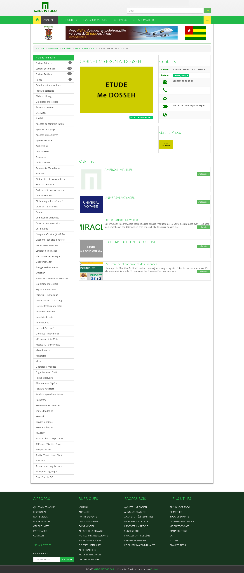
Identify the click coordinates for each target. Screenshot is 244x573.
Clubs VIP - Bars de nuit (47, 206)
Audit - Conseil (43, 162)
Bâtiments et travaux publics (50, 179)
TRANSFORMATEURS (95, 19)
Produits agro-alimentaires (49, 394)
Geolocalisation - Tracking (49, 300)
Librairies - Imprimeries (47, 333)
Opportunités (41, 526)
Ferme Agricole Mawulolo (121, 219)
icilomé (174, 540)
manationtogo (179, 530)
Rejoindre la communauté (139, 545)
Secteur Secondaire (54, 68)
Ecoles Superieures (90, 540)
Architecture (42, 145)
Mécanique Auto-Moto (47, 339)
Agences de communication (50, 123)
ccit (172, 535)
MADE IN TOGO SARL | (105, 569)
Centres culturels (44, 195)
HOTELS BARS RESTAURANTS (93, 535)
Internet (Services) (45, 328)
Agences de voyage (45, 129)
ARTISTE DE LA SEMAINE (91, 530)
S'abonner (67, 559)
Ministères (41, 355)
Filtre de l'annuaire (45, 57)
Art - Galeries (42, 151)
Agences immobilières (47, 134)
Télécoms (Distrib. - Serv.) (48, 444)
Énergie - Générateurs (47, 267)
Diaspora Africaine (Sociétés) (50, 234)
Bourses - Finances (45, 184)
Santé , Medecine (44, 410)
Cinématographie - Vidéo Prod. (51, 201)
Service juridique (84, 48)
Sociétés (66, 48)
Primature (176, 511)
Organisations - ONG (46, 372)
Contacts (167, 61)
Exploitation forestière (47, 101)
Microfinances (43, 350)
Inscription (176, 3)
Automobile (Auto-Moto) (48, 168)
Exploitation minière (46, 289)
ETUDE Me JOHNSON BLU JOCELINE (130, 242)
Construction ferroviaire (48, 223)
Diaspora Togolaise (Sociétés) (50, 239)
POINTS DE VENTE (88, 516)
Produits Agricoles (45, 388)
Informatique (42, 322)
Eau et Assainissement (47, 245)
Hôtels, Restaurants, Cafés (49, 305)
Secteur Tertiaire (54, 74)
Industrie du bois (44, 316)
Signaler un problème (137, 535)
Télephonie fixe (43, 449)
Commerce (41, 212)
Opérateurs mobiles (46, 366)
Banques (40, 173)
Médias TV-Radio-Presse (48, 344)
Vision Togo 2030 (179, 526)
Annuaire (53, 48)
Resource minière (45, 107)
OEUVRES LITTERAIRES (90, 545)
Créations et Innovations (48, 85)
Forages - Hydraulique (47, 294)
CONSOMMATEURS (144, 19)
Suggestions (131, 530)
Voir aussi (88, 161)
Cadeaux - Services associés (50, 190)
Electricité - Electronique (48, 256)
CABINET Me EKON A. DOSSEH (110, 61)
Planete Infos (178, 545)
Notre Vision (40, 516)
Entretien (40, 272)
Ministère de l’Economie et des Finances (131, 264)
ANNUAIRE (49, 19)
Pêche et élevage (44, 96)
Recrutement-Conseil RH (48, 405)
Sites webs (41, 112)
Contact (145, 3)
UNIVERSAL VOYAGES (120, 197)
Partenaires (40, 530)
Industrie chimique (45, 311)
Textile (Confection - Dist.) (49, 455)
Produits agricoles (45, 90)
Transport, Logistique (46, 471)
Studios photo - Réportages (49, 438)
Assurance (41, 156)
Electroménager (44, 261)
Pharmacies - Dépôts (46, 383)
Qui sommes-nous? (44, 507)
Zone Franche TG (44, 477)
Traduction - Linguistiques (49, 466)
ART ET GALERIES (87, 549)
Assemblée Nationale (182, 521)
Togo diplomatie (179, 516)
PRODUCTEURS (69, 19)
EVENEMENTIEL (86, 526)
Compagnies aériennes (47, 217)
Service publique (44, 427)
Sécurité (40, 416)
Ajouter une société (135, 507)
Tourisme (40, 460)
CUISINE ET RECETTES (90, 559)
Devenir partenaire (135, 540)
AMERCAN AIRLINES (119, 169)
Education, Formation (47, 250)
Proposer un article (136, 521)
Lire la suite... (203, 174)
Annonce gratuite (135, 511)
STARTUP (40, 432)
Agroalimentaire (44, 140)
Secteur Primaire (54, 63)
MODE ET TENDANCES (90, 554)
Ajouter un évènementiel (138, 516)
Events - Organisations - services (52, 278)
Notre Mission (41, 521)
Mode (39, 361)
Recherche (41, 399)
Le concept (39, 511)
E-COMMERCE (120, 19)
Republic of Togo (180, 507)
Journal (83, 507)
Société (39, 118)
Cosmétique (42, 228)
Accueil (40, 48)
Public (54, 79)
